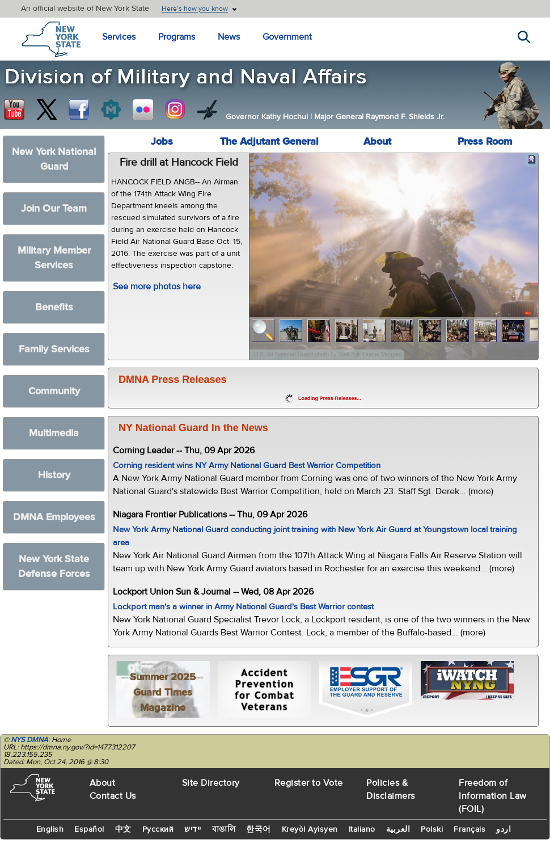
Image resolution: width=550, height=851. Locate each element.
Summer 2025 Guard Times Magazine (163, 692)
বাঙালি (224, 829)
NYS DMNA (29, 739)
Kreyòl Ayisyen (310, 829)
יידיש (192, 829)
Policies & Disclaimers (390, 789)
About (377, 141)
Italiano (362, 829)
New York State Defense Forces (54, 566)
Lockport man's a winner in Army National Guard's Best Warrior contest (243, 606)
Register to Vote (308, 783)
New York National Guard (54, 159)
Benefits (54, 307)
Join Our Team (54, 208)
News (229, 37)
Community (54, 391)
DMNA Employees (54, 517)
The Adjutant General (269, 141)
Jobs (162, 141)
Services (119, 37)
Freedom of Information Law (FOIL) (493, 796)
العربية (398, 829)
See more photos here (157, 286)
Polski (432, 829)
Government (287, 37)
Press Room (485, 141)
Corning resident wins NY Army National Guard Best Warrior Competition (246, 465)
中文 (123, 829)
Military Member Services (54, 258)
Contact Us (113, 796)
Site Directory (211, 783)
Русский (158, 829)
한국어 (258, 829)
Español (89, 829)
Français (469, 829)
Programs (176, 37)
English (50, 829)
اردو (503, 829)
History (54, 475)
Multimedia (54, 433)
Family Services (54, 349)
